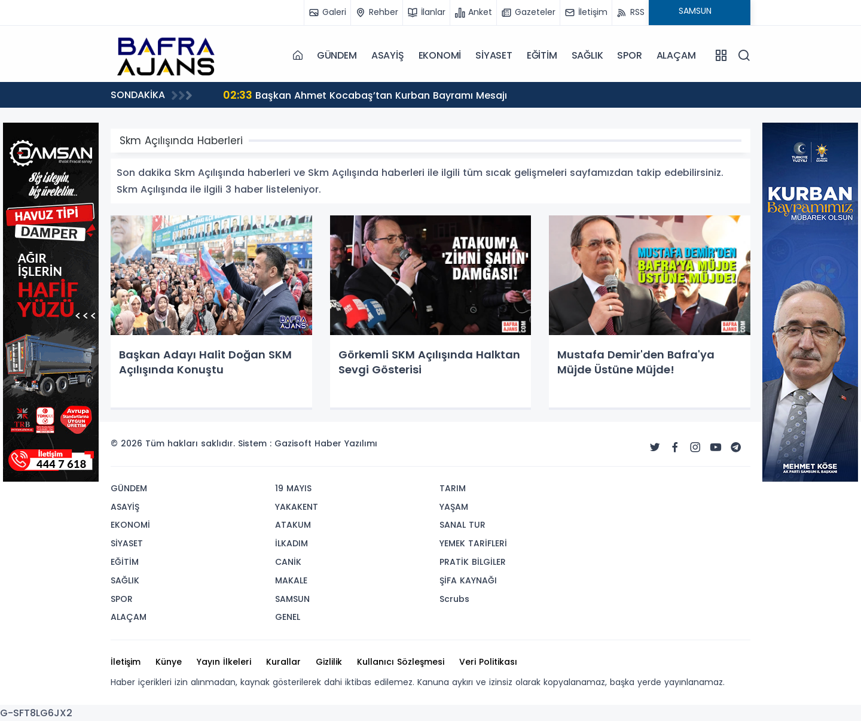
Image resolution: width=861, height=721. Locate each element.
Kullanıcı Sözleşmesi (400, 662)
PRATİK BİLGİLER (472, 562)
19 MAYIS (293, 488)
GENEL (287, 617)
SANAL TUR (462, 525)
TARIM (452, 488)
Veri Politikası (488, 662)
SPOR (629, 55)
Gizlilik (329, 662)
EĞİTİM (542, 55)
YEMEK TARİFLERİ (473, 543)
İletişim (126, 662)
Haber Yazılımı (346, 443)
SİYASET (493, 55)
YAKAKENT (296, 507)
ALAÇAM (676, 55)
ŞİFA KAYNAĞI (468, 580)
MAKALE (291, 580)
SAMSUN (292, 599)
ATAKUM (293, 525)
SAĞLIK (587, 55)
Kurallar (283, 662)
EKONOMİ (440, 55)
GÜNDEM (337, 55)
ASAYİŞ (387, 55)
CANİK (288, 562)
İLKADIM (291, 543)
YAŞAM (453, 507)
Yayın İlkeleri (224, 662)
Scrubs (454, 599)
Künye (168, 662)
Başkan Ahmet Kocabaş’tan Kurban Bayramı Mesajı (365, 94)
